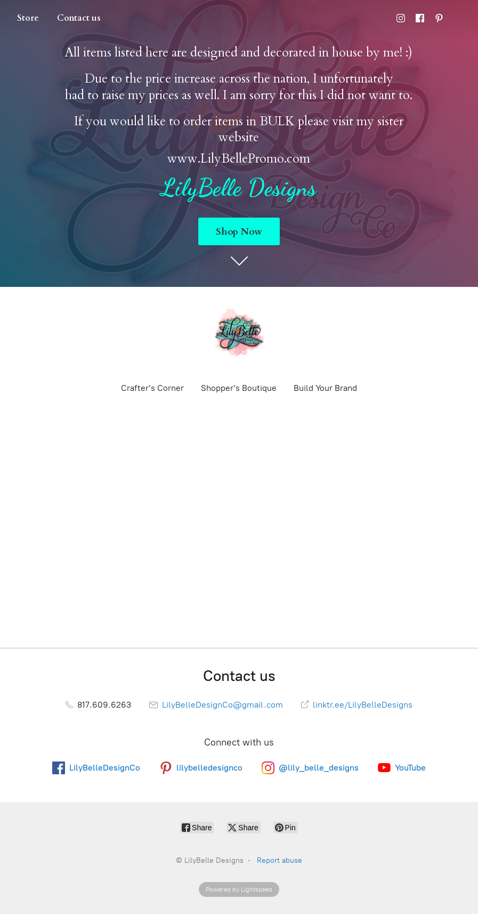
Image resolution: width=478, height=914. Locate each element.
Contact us (79, 18)
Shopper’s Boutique (239, 388)
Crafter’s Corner (152, 388)
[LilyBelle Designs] (239, 334)
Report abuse (279, 860)
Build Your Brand (325, 388)
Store (28, 18)
